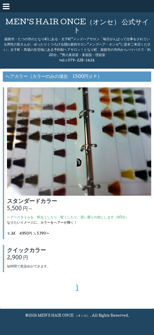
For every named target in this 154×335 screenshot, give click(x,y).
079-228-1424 (81, 61)
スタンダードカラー (32, 202)
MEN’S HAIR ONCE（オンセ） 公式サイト (77, 27)
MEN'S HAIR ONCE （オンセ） (64, 316)
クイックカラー (26, 251)
